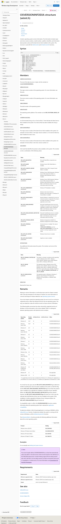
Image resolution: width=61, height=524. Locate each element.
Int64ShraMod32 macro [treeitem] (9, 131)
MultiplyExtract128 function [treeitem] (9, 139)
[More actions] (58, 10)
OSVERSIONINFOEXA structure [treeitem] (8, 147)
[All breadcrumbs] (21, 10)
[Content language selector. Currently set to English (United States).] (7, 518)
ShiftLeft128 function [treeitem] (8, 160)
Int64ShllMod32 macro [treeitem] (9, 129)
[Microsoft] (2, 2)
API (30, 10)
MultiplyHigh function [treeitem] (8, 141)
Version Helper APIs (24, 496)
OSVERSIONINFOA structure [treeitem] (10, 144)
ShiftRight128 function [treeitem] (8, 163)
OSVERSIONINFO (24, 493)
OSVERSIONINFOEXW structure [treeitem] (8, 151)
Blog (18, 521)
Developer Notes (36, 10)
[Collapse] (16, 9)
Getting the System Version (36, 445)
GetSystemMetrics (26, 417)
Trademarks (3, 523)
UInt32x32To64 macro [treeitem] (8, 165)
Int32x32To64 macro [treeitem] (8, 126)
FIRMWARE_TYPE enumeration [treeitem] (10, 124)
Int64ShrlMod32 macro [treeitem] (9, 134)
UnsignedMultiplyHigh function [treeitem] (10, 174)
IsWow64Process (24, 412)
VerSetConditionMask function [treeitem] (10, 179)
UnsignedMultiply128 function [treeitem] (10, 168)
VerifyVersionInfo (45, 44)
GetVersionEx (35, 44)
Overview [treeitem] (6, 121)
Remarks (23, 32)
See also (23, 35)
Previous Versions (12, 521)
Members (23, 30)
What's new (49, 5)
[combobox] (9, 12)
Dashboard (56, 5)
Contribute (24, 521)
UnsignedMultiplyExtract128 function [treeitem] (10, 171)
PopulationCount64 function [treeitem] (10, 157)
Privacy (29, 521)
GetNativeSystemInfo (39, 414)
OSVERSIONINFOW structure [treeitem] (10, 155)
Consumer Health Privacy (39, 521)
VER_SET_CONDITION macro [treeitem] (10, 177)
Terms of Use (50, 521)
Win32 (25, 10)
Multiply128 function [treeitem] (8, 136)
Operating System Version (48, 296)
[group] (40, 348)
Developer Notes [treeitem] (6, 15)
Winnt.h (43, 10)
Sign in (57, 1)
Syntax (22, 28)
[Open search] (54, 2)
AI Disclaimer (4, 521)
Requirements (24, 33)
